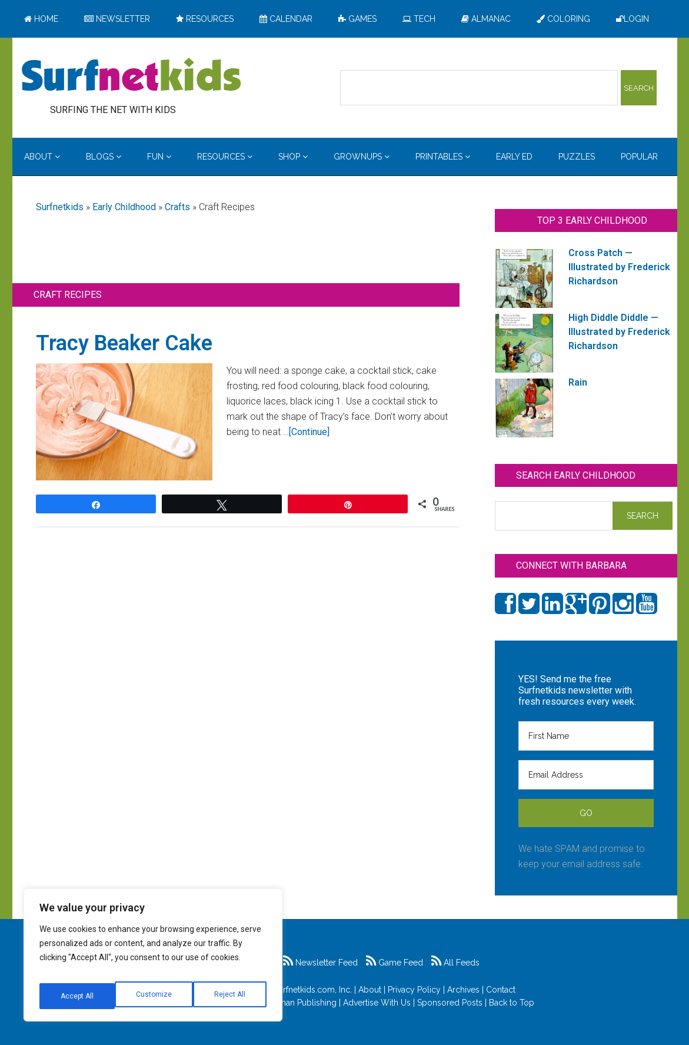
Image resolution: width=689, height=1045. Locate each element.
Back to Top (511, 1002)
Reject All (154, 996)
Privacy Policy (414, 989)
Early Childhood (124, 207)
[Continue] (309, 431)
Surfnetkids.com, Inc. (313, 989)
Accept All (230, 996)
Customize (77, 996)
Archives (463, 989)
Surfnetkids (60, 207)
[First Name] (586, 736)
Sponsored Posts (449, 1002)
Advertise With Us (377, 1002)
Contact (500, 989)
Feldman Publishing (299, 1002)
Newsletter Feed (320, 962)
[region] (153, 959)
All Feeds (455, 962)
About (369, 989)
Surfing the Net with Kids (131, 75)
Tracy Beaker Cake (124, 343)
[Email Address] (586, 774)
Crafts (177, 207)
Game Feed (394, 962)
